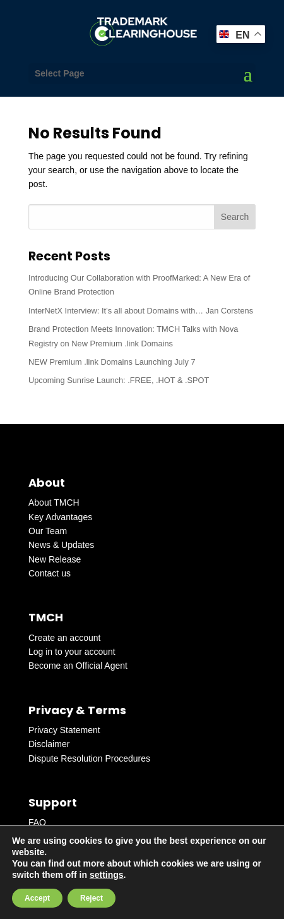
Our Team (47, 531)
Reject (91, 898)
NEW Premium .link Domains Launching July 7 (112, 362)
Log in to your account (71, 652)
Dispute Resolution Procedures (89, 758)
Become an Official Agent (77, 665)
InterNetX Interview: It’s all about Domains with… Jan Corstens (140, 310)
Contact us (49, 573)
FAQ (37, 822)
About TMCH (54, 502)
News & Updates (61, 545)
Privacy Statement (64, 730)
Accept (37, 898)
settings (107, 875)
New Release (54, 559)
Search (235, 217)
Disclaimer (48, 744)
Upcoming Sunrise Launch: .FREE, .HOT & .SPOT (118, 380)
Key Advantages (60, 517)
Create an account (64, 638)
